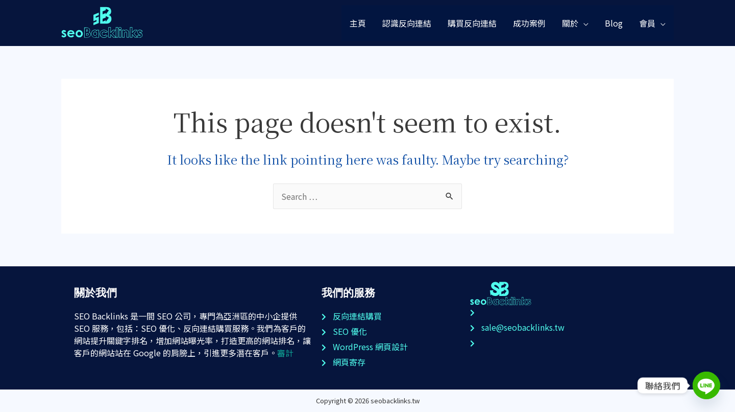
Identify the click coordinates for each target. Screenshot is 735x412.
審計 (285, 353)
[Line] (706, 385)
